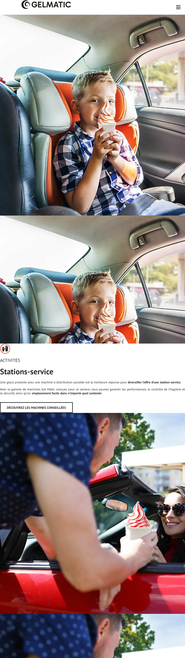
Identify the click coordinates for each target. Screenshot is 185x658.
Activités (10, 360)
